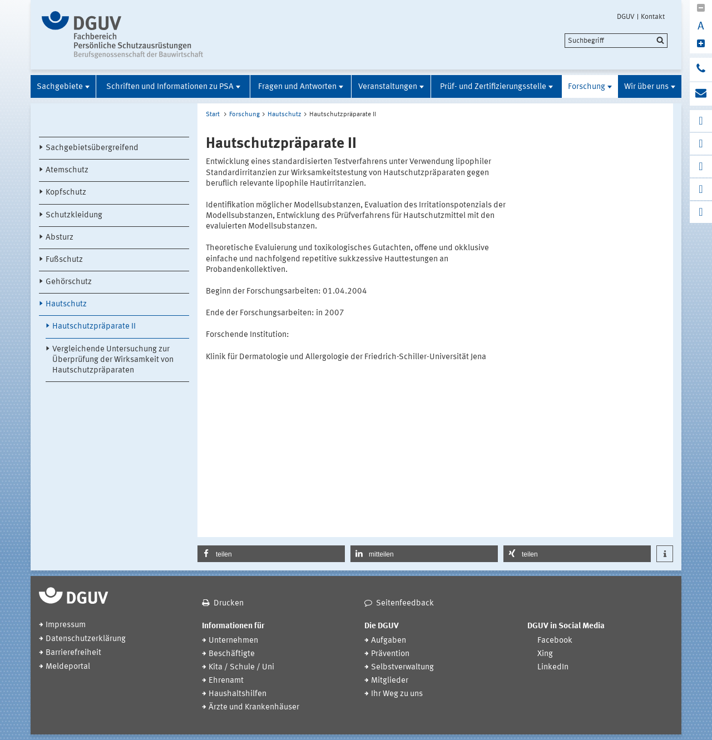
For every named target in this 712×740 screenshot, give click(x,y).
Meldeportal (68, 667)
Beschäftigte (232, 654)
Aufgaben (388, 641)
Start (213, 114)
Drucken (229, 603)
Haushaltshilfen (237, 694)
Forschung (586, 87)
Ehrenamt (226, 681)
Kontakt (653, 16)
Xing (545, 654)
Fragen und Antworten (297, 87)
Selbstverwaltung (402, 667)
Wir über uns (646, 87)
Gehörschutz (69, 282)
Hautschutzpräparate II (94, 326)
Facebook (554, 641)
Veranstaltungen (387, 87)
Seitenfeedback (405, 603)
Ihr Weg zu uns (397, 694)
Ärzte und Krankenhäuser (254, 707)
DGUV (626, 16)
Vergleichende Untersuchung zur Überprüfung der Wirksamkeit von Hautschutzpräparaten (113, 360)
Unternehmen (233, 641)
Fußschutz (64, 260)
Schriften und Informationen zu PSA (170, 87)
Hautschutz (66, 304)
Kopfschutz (66, 192)
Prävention (390, 654)
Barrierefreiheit (73, 653)
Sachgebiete (60, 87)
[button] (271, 553)
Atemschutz (67, 170)
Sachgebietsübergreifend (92, 148)
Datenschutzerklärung (86, 639)
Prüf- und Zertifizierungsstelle (493, 87)
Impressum (66, 625)
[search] (616, 40)
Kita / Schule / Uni (241, 667)
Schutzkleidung (74, 215)
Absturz (59, 238)
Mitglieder (389, 681)
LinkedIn (552, 667)
